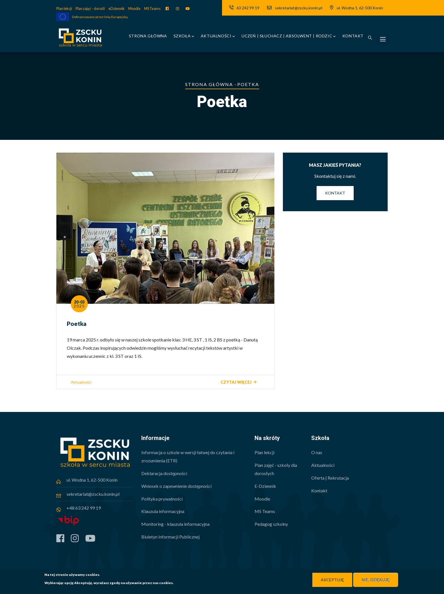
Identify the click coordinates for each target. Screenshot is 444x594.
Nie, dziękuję (376, 580)
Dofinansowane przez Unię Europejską (100, 17)
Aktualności (218, 36)
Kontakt (353, 35)
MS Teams (152, 8)
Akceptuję (332, 580)
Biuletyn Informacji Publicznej (170, 536)
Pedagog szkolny (271, 524)
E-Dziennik (265, 486)
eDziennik (116, 8)
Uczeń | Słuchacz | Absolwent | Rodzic (289, 36)
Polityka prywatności (162, 498)
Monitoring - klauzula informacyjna (175, 524)
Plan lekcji (64, 8)
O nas (316, 452)
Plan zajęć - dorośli (90, 8)
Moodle (134, 8)
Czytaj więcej (236, 382)
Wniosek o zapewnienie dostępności (176, 486)
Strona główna (148, 35)
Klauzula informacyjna (162, 511)
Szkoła (184, 36)
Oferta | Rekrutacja (330, 477)
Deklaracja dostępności (164, 473)
